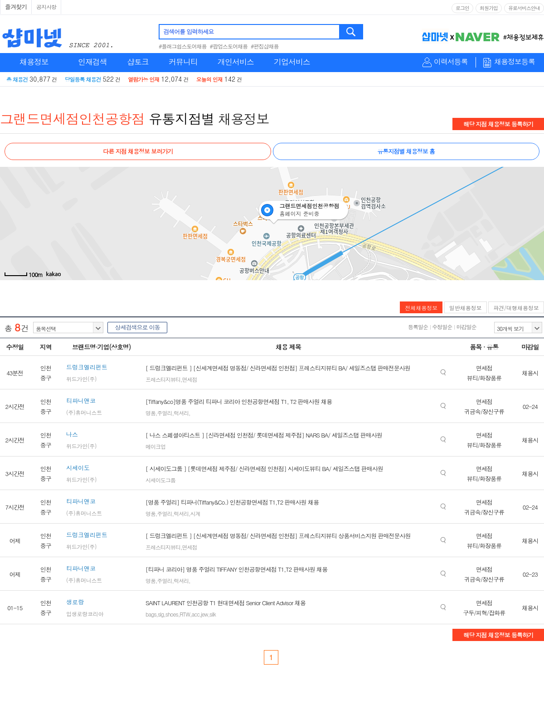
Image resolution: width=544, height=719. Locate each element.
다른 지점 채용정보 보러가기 (138, 151)
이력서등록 (451, 62)
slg (161, 614)
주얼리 (164, 413)
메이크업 (155, 446)
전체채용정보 (421, 307)
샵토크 (138, 61)
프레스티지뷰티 (163, 379)
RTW (185, 614)
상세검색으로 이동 (137, 327)
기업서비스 (292, 61)
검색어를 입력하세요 (188, 31)
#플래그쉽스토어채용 (183, 46)
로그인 (462, 8)
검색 (351, 31)
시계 (195, 513)
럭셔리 (181, 413)
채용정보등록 (514, 62)
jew (204, 614)
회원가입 (489, 8)
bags (151, 614)
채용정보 (34, 61)
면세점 (189, 379)
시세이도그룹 (160, 480)
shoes (171, 614)
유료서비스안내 (524, 8)
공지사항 (46, 6)
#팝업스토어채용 (229, 46)
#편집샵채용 (265, 46)
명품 (150, 413)
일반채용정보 (465, 307)
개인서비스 (236, 61)
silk (212, 614)
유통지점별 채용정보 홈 (406, 151)
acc (195, 614)
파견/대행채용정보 (516, 307)
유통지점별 (181, 118)
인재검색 (92, 61)
